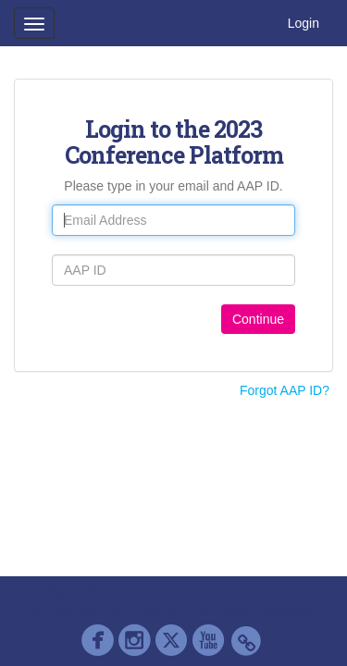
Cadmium (133, 590)
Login (303, 23)
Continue (258, 319)
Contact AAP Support (247, 590)
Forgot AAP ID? (284, 390)
